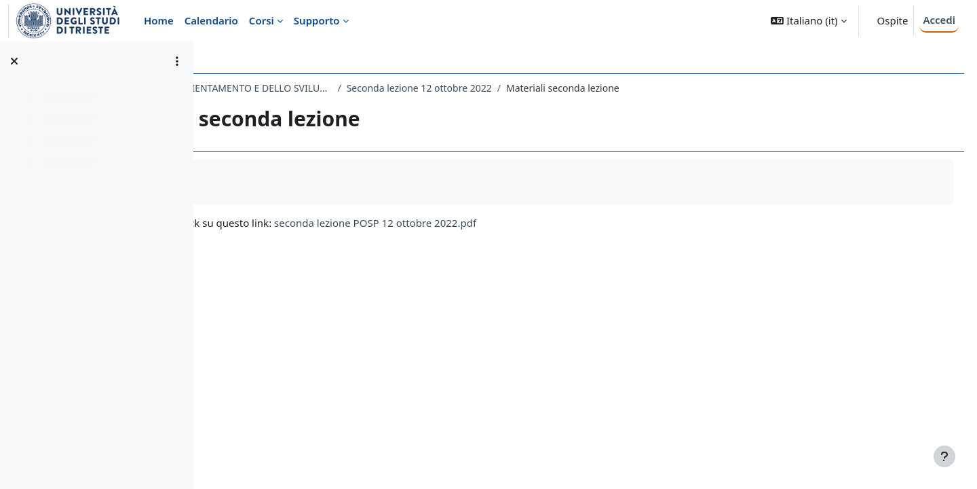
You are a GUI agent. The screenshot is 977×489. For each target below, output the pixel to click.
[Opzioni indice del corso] (177, 61)
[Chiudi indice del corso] (14, 61)
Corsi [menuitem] (261, 20)
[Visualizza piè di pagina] (944, 456)
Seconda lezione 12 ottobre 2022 (578, 88)
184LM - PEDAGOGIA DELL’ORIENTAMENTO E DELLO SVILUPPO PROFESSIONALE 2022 (355, 88)
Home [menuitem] (159, 20)
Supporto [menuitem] (317, 20)
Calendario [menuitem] (211, 20)
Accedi (939, 19)
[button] (808, 20)
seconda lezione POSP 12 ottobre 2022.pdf (535, 223)
